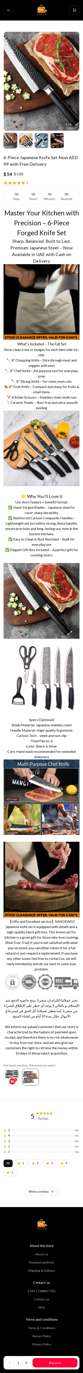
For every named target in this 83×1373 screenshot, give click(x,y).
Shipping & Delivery (41, 1270)
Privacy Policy (41, 1344)
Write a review (41, 1192)
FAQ (42, 1307)
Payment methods (41, 1262)
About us (41, 1254)
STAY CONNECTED (42, 1291)
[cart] (74, 10)
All (8, 1163)
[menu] (8, 10)
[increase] (26, 1362)
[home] (41, 10)
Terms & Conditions (41, 1328)
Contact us (41, 1299)
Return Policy (41, 1336)
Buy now (55, 1363)
